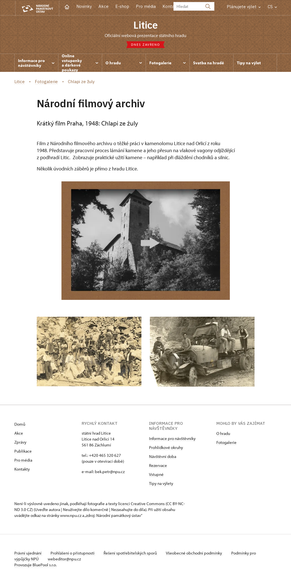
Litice (145, 25)
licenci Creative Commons (141, 504)
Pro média (146, 6)
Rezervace (158, 466)
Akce (103, 6)
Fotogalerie (226, 443)
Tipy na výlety (161, 484)
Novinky (84, 6)
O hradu (223, 434)
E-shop (122, 6)
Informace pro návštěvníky (172, 439)
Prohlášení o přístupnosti (73, 553)
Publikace (23, 451)
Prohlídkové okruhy (166, 448)
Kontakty (22, 469)
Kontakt (170, 6)
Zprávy (20, 442)
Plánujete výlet (244, 6)
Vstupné (156, 475)
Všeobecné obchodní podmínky (196, 553)
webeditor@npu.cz (65, 559)
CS (272, 6)
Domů (19, 424)
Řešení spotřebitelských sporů (132, 553)
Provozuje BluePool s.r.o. (35, 565)
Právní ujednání (28, 553)
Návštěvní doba (162, 457)
